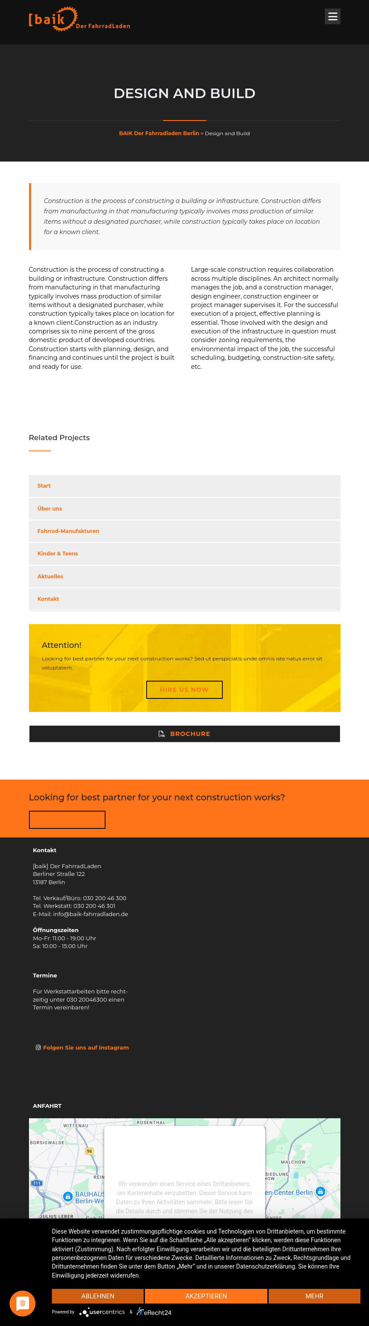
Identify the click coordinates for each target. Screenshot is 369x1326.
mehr (314, 1296)
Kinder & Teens (58, 553)
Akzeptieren (206, 1296)
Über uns (50, 508)
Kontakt (48, 599)
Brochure (185, 734)
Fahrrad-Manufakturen (68, 531)
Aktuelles (50, 576)
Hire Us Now (184, 690)
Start (44, 485)
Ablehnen (97, 1296)
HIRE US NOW (67, 820)
